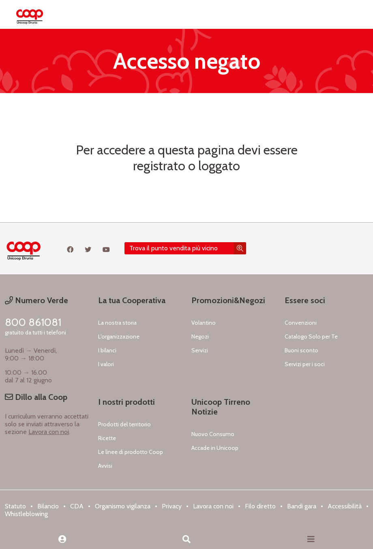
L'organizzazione (118, 336)
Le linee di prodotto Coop (130, 452)
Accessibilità (345, 506)
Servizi (199, 350)
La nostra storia (117, 322)
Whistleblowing (26, 514)
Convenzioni (301, 322)
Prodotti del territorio (124, 424)
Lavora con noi (48, 432)
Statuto (15, 506)
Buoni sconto (301, 350)
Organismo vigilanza (122, 506)
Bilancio (48, 506)
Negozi (200, 336)
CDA (77, 506)
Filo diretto (260, 506)
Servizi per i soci (305, 364)
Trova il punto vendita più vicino (173, 248)
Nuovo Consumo (212, 434)
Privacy (172, 506)
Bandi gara (301, 506)
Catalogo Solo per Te (311, 336)
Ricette (107, 438)
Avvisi (105, 465)
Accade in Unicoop (214, 447)
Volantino (203, 322)
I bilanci (107, 350)
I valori (106, 364)
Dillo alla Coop (36, 397)
